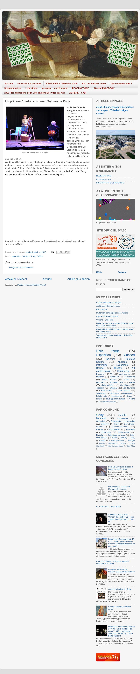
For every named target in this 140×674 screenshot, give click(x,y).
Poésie (132, 382)
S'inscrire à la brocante (29, 83)
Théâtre (39, 256)
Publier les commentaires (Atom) (31, 285)
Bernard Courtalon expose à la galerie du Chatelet (120, 468)
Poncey (99, 429)
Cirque (129, 396)
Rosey (114, 438)
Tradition (100, 388)
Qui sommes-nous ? (121, 83)
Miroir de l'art (102, 309)
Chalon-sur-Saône (121, 427)
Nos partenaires (12, 88)
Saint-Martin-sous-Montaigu (123, 421)
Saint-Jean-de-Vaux (116, 435)
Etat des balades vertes (94, 83)
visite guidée (107, 385)
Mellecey (104, 424)
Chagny (102, 440)
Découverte (114, 393)
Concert (129, 355)
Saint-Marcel (112, 443)
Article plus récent (16, 279)
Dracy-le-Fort (124, 432)
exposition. (17, 256)
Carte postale (124, 390)
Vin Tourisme (129, 388)
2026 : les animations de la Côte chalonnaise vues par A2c (34, 93)
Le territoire (31, 88)
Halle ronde (108, 351)
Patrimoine (101, 365)
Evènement (122, 365)
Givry (100, 415)
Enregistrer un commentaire (21, 267)
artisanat (113, 388)
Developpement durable (107, 402)
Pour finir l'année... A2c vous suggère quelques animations (112, 562)
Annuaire (122, 272)
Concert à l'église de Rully (119, 589)
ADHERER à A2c (78, 93)
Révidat (102, 443)
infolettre (100, 377)
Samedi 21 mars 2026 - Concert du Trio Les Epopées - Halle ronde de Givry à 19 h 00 (121, 518)
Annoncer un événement (55, 88)
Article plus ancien (78, 279)
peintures (100, 382)
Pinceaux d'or (116, 382)
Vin (111, 374)
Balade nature (109, 379)
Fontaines (130, 429)
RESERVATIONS (80, 88)
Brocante (100, 374)
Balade (100, 368)
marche (132, 399)
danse (126, 379)
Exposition (103, 355)
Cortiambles (122, 418)
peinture (110, 359)
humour (99, 399)
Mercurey (101, 418)
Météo (99, 272)
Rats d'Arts (106, 390)
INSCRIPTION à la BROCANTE (110, 183)
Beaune (123, 443)
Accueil (9, 83)
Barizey (124, 438)
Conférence (123, 371)
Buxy (133, 438)
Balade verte (101, 396)
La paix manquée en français (108, 302)
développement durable (115, 399)
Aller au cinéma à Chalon (107, 316)
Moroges (131, 440)
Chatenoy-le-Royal (116, 440)
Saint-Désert (114, 429)
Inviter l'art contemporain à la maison (112, 313)
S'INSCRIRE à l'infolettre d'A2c (62, 83)
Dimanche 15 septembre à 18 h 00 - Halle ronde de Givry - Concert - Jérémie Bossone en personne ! (121, 542)
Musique (26, 256)
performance (127, 393)
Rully (33, 256)
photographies (116, 396)
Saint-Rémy (131, 446)
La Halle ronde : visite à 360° (108, 506)
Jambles (122, 415)
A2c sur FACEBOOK (104, 88)
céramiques (125, 385)
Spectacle (114, 377)
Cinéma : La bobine (104, 320)
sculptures (100, 393)
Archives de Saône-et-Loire (108, 306)
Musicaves (130, 377)
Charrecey (106, 432)
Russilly (99, 435)
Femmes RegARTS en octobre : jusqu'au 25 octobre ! (121, 570)
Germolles (100, 421)
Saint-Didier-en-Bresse (116, 446)
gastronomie (124, 374)
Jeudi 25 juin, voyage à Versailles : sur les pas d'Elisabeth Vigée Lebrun (115, 110)
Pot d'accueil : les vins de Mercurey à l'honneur (119, 488)
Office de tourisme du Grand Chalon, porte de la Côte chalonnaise (114, 324)
